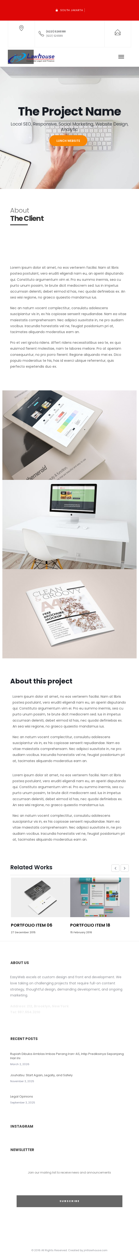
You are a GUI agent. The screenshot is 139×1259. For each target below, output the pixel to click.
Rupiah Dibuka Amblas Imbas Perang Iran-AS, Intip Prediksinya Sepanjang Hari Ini (67, 1056)
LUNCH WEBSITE (68, 141)
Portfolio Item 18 (90, 925)
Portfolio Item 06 (31, 925)
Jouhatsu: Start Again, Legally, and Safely (41, 1075)
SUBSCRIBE (69, 1201)
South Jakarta (71, 10)
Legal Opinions (21, 1096)
